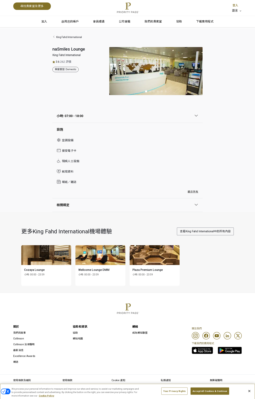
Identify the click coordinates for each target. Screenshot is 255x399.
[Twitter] (238, 335)
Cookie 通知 (118, 380)
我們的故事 (19, 332)
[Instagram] (195, 335)
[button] (146, 91)
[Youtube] (216, 335)
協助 (179, 21)
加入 (44, 21)
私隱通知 (166, 380)
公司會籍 (125, 21)
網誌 (15, 361)
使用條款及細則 (22, 380)
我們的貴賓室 (153, 21)
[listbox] (237, 11)
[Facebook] (206, 335)
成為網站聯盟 (140, 332)
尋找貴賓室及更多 (32, 6)
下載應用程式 (205, 21)
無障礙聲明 (216, 380)
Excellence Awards (24, 356)
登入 (235, 5)
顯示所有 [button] (193, 191)
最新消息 (18, 350)
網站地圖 (78, 338)
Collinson (18, 338)
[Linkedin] (227, 335)
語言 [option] (235, 10)
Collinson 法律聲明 (24, 344)
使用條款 (68, 380)
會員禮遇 (99, 21)
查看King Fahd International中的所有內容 (205, 231)
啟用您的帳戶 (70, 21)
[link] (202, 350)
